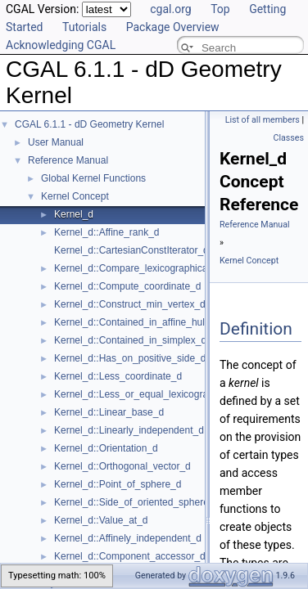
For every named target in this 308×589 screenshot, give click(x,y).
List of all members (262, 120)
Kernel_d (73, 214)
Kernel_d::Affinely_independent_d (128, 538)
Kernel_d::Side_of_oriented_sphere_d (137, 502)
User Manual (56, 142)
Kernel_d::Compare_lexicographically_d (141, 268)
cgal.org (170, 9)
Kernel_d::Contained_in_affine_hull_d (136, 322)
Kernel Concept (75, 196)
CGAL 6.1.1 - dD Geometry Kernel (89, 124)
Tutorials (84, 27)
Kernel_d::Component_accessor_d (130, 556)
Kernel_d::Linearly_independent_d (129, 430)
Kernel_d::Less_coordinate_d (118, 376)
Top (220, 9)
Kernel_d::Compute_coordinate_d (127, 286)
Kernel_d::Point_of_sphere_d (117, 484)
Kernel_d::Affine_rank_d (107, 232)
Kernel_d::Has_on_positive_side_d (130, 358)
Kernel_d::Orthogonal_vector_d (122, 466)
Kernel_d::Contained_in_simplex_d (130, 340)
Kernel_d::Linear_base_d (109, 412)
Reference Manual (68, 160)
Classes (289, 138)
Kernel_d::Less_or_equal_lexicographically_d (153, 394)
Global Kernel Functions (93, 178)
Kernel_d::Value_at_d (101, 520)
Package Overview (173, 27)
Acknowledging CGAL (61, 45)
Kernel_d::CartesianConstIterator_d (131, 250)
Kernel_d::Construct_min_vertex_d (130, 304)
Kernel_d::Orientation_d (106, 448)
